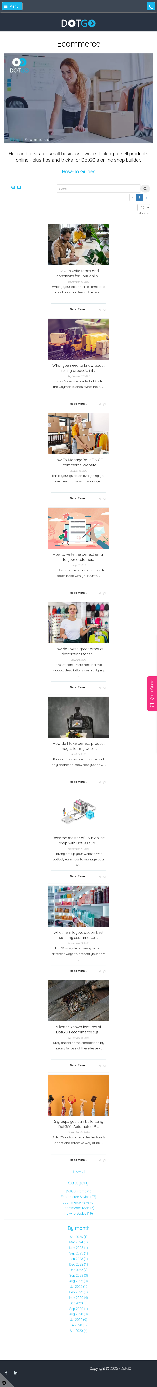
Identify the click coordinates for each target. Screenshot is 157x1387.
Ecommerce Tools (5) (78, 1208)
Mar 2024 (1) (78, 1242)
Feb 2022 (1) (78, 1292)
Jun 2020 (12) (79, 1325)
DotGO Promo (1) (78, 1191)
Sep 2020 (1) (78, 1309)
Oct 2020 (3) (78, 1303)
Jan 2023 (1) (79, 1259)
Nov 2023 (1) (78, 1248)
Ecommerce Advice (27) (78, 1197)
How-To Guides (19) (78, 1213)
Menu (11, 6)
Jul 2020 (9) (78, 1320)
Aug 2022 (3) (78, 1281)
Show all (79, 1172)
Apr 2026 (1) (78, 1237)
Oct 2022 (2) (78, 1270)
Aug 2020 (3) (78, 1314)
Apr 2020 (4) (78, 1331)
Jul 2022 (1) (78, 1287)
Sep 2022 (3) (78, 1275)
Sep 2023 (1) (78, 1253)
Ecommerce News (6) (78, 1202)
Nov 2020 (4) (78, 1298)
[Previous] (132, 197)
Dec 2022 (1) (78, 1264)
